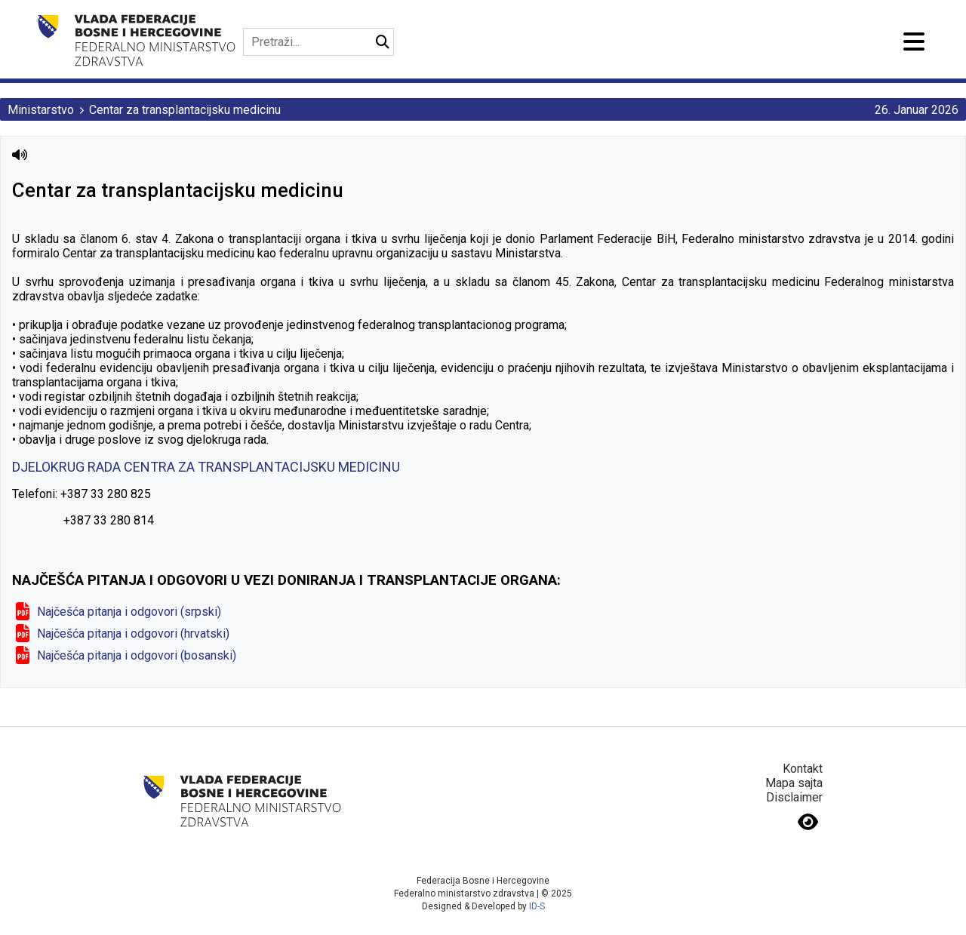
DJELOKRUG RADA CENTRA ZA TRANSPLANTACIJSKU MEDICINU (206, 467)
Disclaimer (794, 797)
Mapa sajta (794, 783)
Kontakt (803, 768)
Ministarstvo (41, 110)
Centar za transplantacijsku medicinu (185, 110)
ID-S (537, 906)
